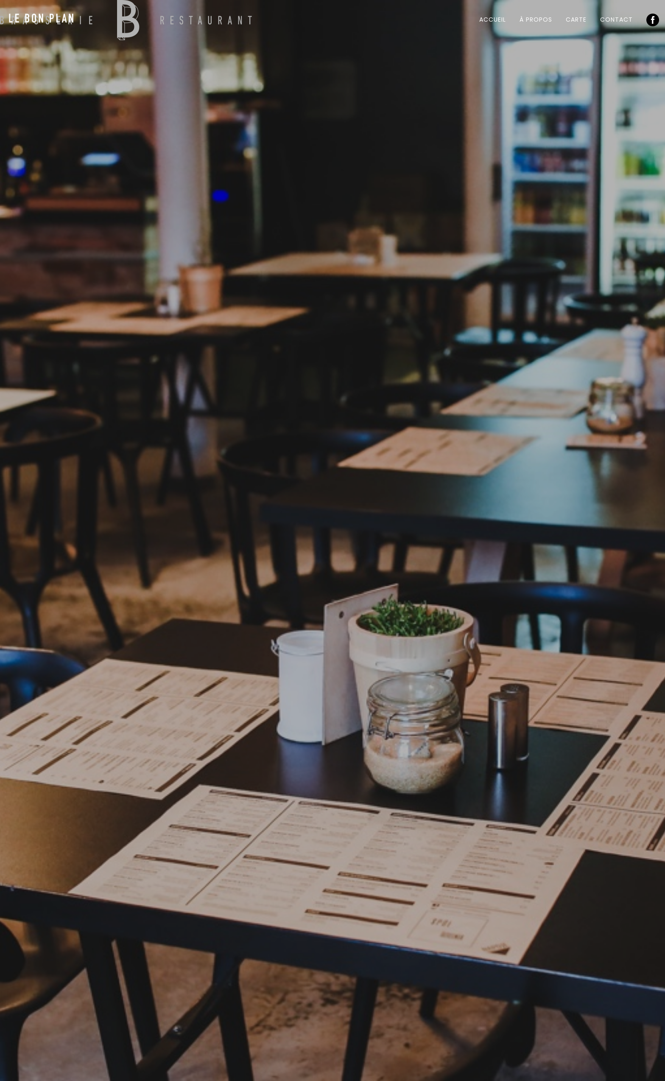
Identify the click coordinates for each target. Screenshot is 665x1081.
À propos (536, 19)
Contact (616, 19)
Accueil (492, 19)
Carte (576, 19)
